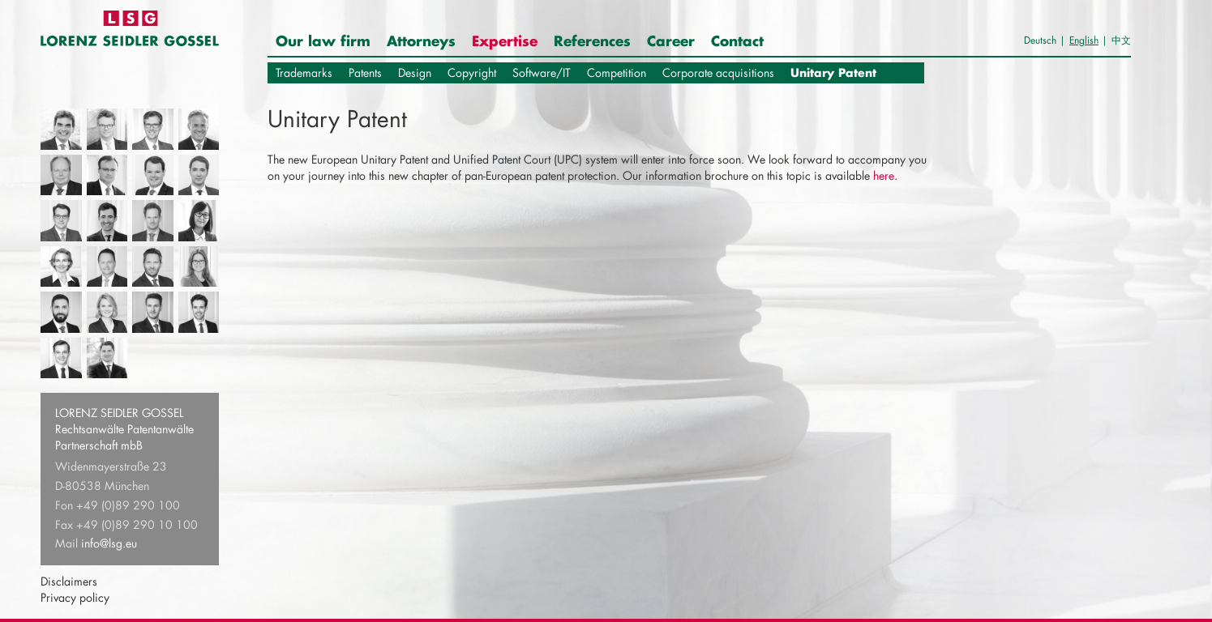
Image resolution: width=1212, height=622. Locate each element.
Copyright (472, 72)
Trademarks (304, 72)
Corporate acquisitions (718, 72)
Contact (737, 40)
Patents (365, 72)
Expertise (504, 40)
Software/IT (541, 72)
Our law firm (323, 40)
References (592, 40)
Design (414, 72)
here (883, 175)
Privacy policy (75, 597)
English (1084, 40)
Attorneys (421, 40)
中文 (1121, 40)
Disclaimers (69, 581)
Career (671, 40)
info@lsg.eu (109, 543)
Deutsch (1040, 40)
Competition (616, 72)
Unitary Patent (833, 72)
